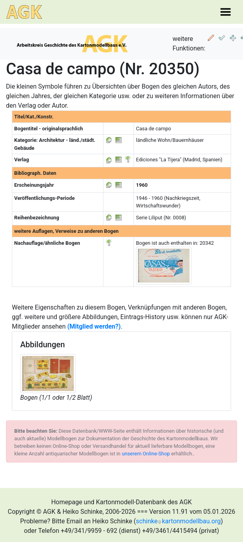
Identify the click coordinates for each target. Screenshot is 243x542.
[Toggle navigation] (225, 12)
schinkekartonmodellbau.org (178, 521)
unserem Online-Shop (146, 454)
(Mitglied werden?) (94, 326)
